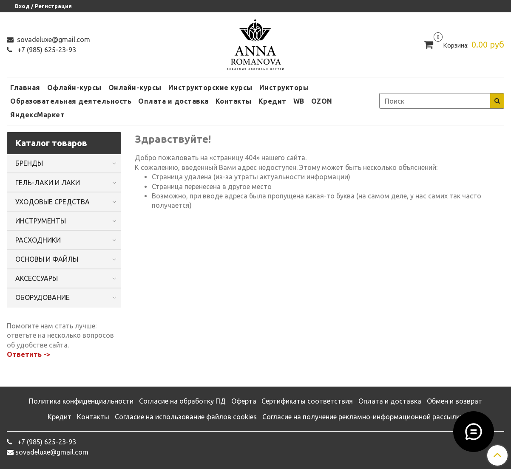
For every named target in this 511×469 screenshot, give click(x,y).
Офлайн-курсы (74, 87)
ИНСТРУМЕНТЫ (40, 221)
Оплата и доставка (173, 101)
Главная (25, 87)
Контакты (234, 101)
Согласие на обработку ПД (182, 401)
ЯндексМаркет (37, 115)
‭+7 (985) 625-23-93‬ (46, 50)
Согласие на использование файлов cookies (186, 417)
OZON (321, 101)
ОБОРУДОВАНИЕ (42, 297)
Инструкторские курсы (210, 87)
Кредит (272, 101)
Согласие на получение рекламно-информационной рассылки (362, 417)
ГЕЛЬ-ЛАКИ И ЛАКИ (47, 182)
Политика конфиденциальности (81, 401)
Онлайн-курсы (135, 87)
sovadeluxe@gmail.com (52, 39)
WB (298, 101)
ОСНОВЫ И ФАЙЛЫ (46, 259)
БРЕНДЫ (29, 163)
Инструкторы (284, 87)
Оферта (243, 401)
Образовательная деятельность (70, 101)
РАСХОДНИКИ (38, 240)
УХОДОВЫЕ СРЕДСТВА (52, 202)
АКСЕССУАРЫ (36, 278)
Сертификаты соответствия (307, 401)
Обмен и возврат (454, 401)
